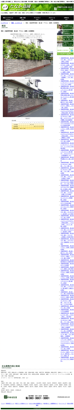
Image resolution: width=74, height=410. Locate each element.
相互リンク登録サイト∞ (21, 403)
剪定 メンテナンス (16, 23)
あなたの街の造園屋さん (35, 403)
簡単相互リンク (10, 403)
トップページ (4, 23)
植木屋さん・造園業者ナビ (51, 403)
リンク (3, 403)
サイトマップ (62, 403)
